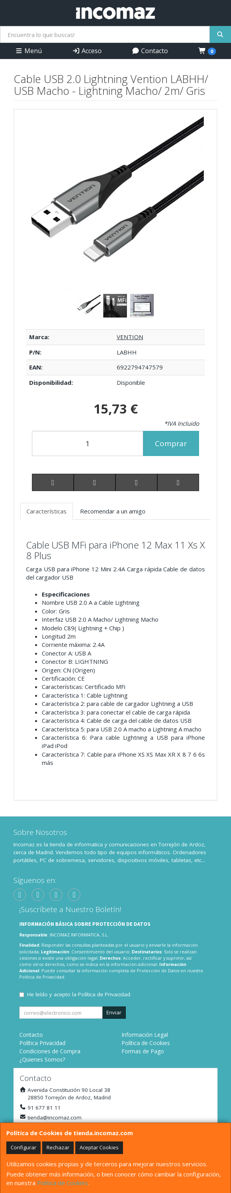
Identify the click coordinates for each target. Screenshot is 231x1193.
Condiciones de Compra (49, 1051)
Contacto (150, 50)
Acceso (87, 50)
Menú (28, 50)
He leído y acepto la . (79, 994)
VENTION (130, 337)
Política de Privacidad (41, 977)
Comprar (171, 443)
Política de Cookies (62, 1183)
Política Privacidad (42, 1043)
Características (46, 511)
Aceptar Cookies (99, 1147)
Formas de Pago (142, 1051)
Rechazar (58, 1147)
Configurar (23, 1147)
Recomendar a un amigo (112, 511)
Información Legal (144, 1034)
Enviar (113, 1012)
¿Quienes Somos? (42, 1059)
